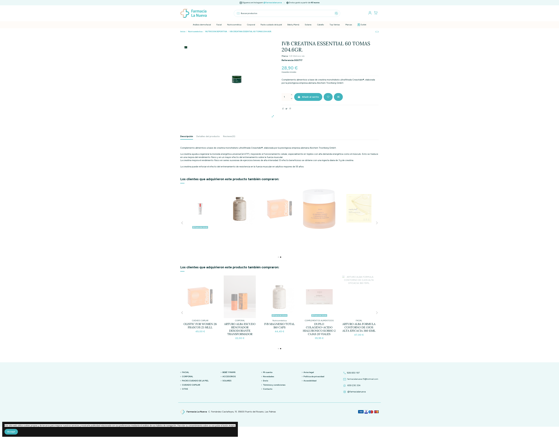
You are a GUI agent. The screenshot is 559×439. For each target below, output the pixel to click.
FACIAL (185, 372)
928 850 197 (351, 372)
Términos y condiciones (274, 385)
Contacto (267, 389)
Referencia (287, 60)
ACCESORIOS (229, 376)
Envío (265, 381)
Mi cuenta (267, 372)
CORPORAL (187, 376)
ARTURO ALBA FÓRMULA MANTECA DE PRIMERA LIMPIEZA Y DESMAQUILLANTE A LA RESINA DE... (279, 330)
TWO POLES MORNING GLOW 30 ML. (200, 325)
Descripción (186, 136)
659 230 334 (351, 385)
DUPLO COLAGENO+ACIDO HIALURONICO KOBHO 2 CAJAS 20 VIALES (200, 241)
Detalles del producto (208, 136)
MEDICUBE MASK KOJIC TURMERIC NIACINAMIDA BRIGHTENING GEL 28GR (240, 329)
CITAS (185, 389)
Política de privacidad (314, 376)
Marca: (285, 56)
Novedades (268, 376)
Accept (11, 431)
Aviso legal (309, 372)
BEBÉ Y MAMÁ (228, 372)
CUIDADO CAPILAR (191, 385)
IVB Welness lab (297, 56)
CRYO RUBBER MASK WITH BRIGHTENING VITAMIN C (319, 327)
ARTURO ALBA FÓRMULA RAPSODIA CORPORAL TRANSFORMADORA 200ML (359, 329)
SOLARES (226, 381)
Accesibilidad (310, 381)
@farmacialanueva (272, 2)
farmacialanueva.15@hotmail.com (360, 379)
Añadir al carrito (308, 97)
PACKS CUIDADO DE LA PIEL (195, 381)
